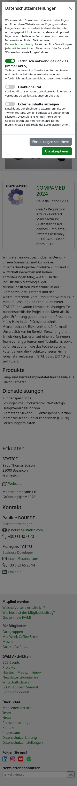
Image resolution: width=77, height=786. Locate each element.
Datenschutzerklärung (19, 44)
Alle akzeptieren (57, 151)
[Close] (70, 8)
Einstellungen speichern (50, 141)
